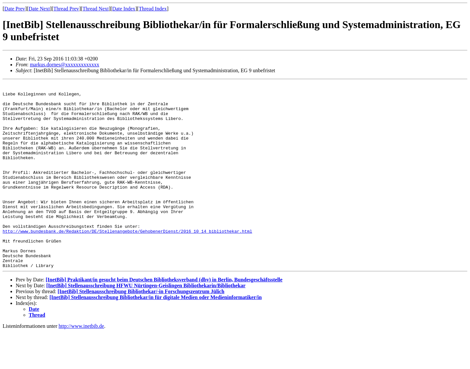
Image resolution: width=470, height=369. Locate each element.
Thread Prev (66, 8)
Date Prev (14, 8)
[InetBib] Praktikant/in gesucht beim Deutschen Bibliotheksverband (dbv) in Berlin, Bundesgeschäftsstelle (164, 317)
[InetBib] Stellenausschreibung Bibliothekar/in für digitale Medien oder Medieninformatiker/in (156, 334)
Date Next (39, 8)
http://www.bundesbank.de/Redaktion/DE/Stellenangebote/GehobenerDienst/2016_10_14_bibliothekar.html (127, 261)
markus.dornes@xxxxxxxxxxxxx (64, 64)
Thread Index (153, 8)
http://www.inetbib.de (81, 363)
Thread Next (96, 8)
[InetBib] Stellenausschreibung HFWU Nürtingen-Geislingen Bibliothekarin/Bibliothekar (145, 323)
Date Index (123, 8)
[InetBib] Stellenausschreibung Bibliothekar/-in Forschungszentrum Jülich (140, 328)
